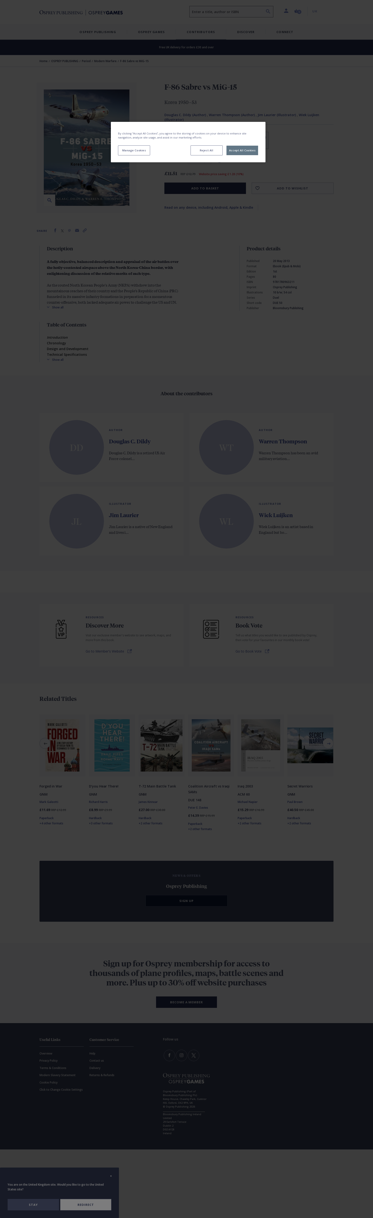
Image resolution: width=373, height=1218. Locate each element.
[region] (188, 142)
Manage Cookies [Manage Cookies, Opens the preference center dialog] (134, 150)
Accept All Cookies (242, 150)
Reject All (206, 150)
